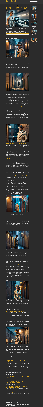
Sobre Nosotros (22, 2)
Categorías (18, 2)
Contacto (26, 2)
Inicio (16, 2)
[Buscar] (37, 1)
